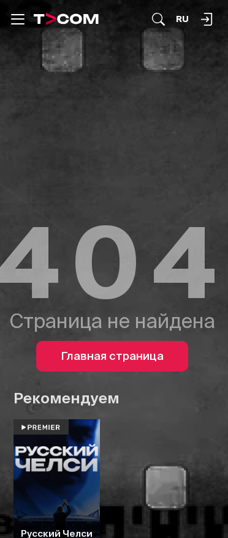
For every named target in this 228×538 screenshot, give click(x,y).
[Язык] (182, 19)
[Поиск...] (158, 19)
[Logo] (66, 19)
